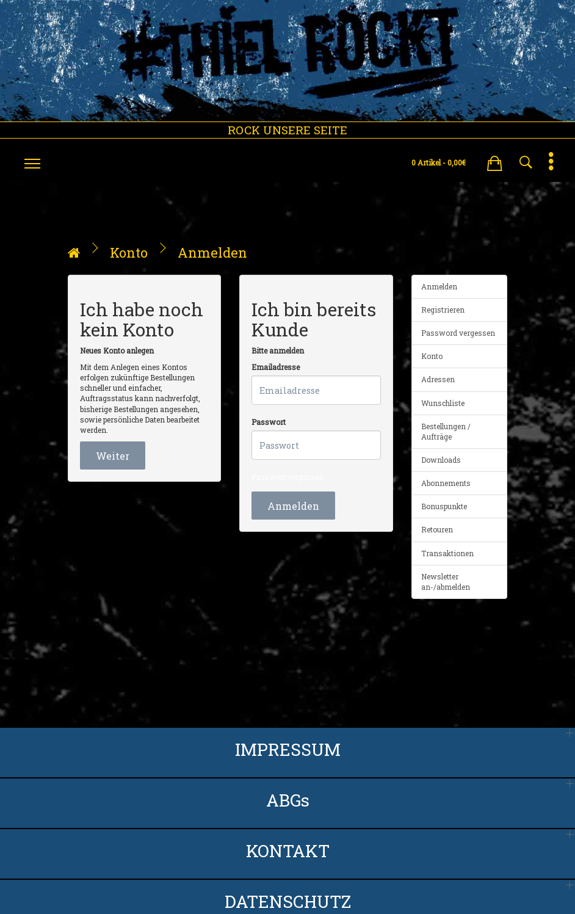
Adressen (438, 379)
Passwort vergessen (287, 477)
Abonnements (446, 483)
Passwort (268, 422)
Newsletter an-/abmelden (445, 581)
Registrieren (443, 309)
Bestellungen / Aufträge (446, 431)
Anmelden (212, 252)
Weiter (112, 455)
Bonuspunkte (444, 506)
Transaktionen (447, 553)
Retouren (437, 529)
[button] (494, 161)
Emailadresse (275, 367)
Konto (129, 252)
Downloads (441, 460)
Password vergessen (458, 333)
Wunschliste (443, 403)
